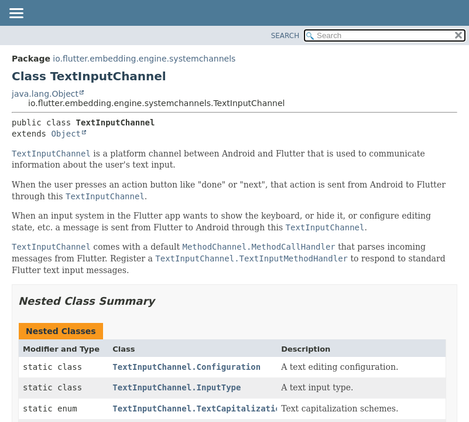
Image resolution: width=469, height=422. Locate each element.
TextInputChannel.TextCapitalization (198, 408)
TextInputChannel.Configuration (186, 367)
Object (66, 133)
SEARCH (285, 36)
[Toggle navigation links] (16, 14)
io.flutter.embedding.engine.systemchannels (144, 58)
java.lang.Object (45, 93)
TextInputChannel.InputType (176, 387)
